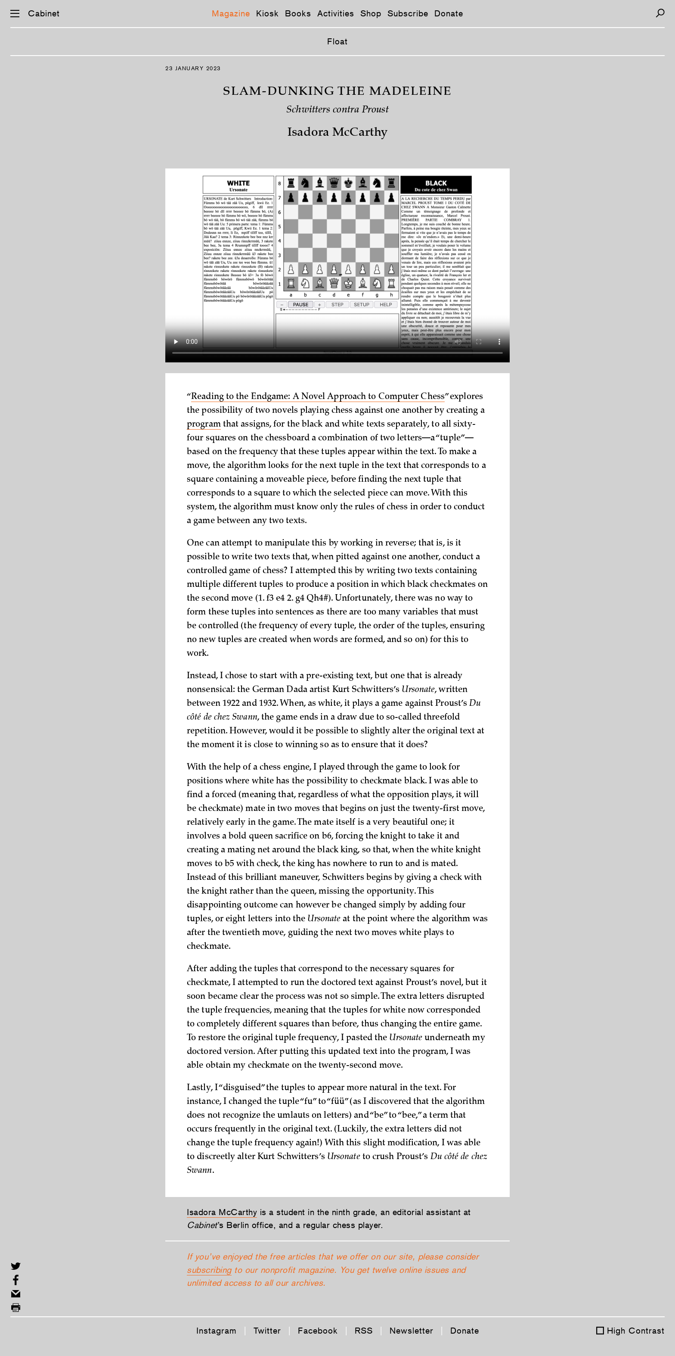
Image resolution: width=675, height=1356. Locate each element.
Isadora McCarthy (222, 1212)
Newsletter (411, 1330)
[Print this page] (15, 1307)
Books (298, 13)
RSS (364, 1330)
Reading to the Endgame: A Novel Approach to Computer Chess (318, 397)
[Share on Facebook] (15, 1280)
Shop (370, 13)
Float (337, 41)
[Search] (660, 13)
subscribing (209, 1270)
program (204, 425)
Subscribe (407, 13)
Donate (448, 13)
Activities (335, 13)
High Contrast (636, 1330)
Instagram (216, 1330)
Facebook (318, 1330)
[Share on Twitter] (15, 1266)
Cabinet (44, 13)
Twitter (267, 1330)
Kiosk (267, 13)
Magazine (231, 13)
